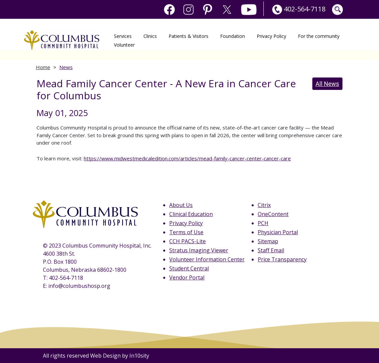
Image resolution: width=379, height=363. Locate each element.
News (66, 67)
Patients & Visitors (188, 36)
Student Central (189, 268)
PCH (263, 223)
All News (327, 83)
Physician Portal (278, 232)
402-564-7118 (297, 8)
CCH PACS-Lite (187, 241)
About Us (181, 205)
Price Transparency (282, 259)
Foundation (232, 36)
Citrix (264, 205)
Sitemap (268, 241)
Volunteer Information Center (207, 259)
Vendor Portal (186, 277)
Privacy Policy (271, 36)
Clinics (150, 36)
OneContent (273, 214)
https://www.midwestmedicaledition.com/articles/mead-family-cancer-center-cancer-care (187, 158)
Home (43, 67)
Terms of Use (186, 232)
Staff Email (271, 250)
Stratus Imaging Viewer (198, 250)
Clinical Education (191, 214)
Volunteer (124, 44)
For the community (318, 36)
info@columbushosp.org (79, 286)
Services (123, 36)
